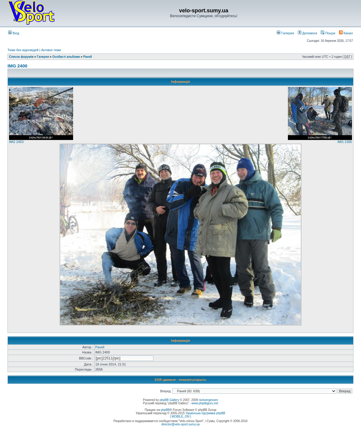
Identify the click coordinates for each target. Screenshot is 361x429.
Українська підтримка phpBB (205, 413)
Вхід (13, 33)
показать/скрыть (192, 379)
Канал (346, 33)
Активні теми (51, 50)
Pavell (87, 56)
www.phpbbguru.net (205, 403)
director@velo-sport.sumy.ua (180, 424)
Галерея (285, 33)
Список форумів (21, 56)
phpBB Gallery (169, 400)
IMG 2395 (345, 142)
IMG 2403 (16, 142)
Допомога (307, 33)
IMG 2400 (17, 65)
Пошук (328, 33)
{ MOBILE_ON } (180, 416)
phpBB (165, 410)
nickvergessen (208, 400)
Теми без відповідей (23, 50)
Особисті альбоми (66, 56)
